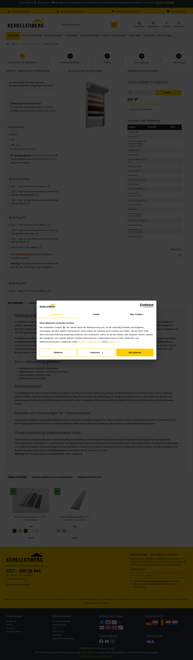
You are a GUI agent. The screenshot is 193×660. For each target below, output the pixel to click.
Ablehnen (58, 352)
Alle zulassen (134, 352)
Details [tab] (96, 314)
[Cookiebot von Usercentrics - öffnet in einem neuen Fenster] (141, 306)
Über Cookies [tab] (136, 314)
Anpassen (96, 352)
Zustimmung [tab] (57, 314)
